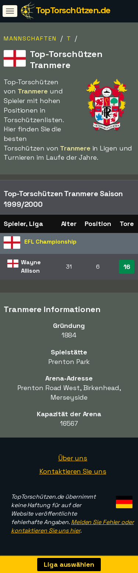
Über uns (72, 458)
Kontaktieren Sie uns (72, 471)
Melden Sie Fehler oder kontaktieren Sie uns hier (72, 526)
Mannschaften (30, 38)
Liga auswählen (69, 564)
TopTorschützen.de (73, 10)
